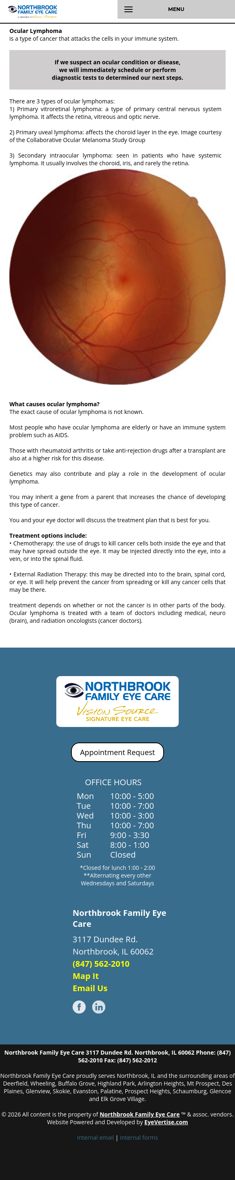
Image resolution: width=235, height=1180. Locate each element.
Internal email (95, 1137)
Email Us (90, 988)
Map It (86, 975)
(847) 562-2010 (101, 963)
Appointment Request (117, 752)
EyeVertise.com (166, 1122)
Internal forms (139, 1137)
